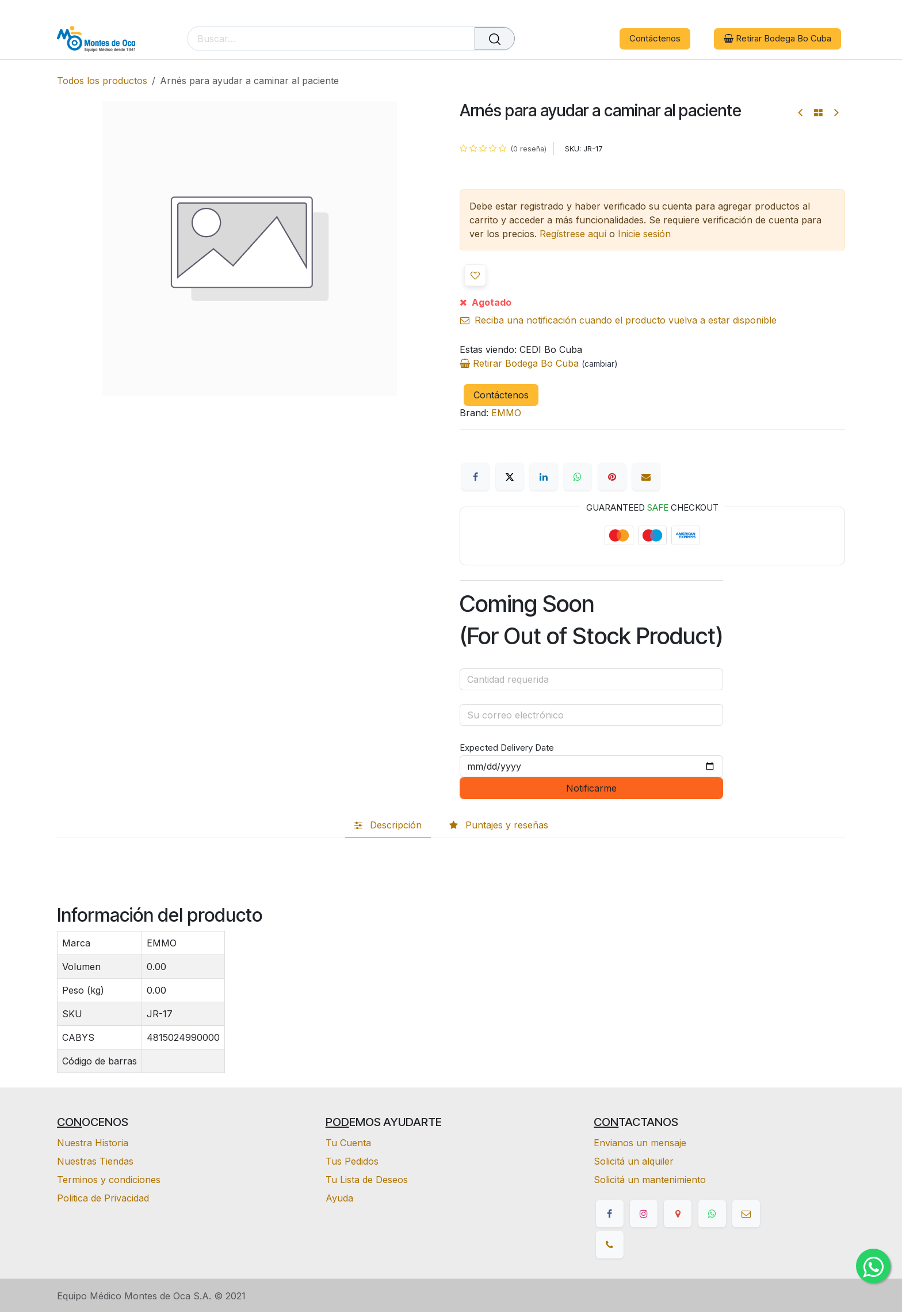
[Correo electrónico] (646, 476)
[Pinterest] (612, 476)
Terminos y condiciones (108, 1179)
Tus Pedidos (352, 1161)
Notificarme (591, 788)
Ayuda (339, 1198)
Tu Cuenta (348, 1143)
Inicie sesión (644, 233)
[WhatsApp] (577, 476)
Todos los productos (102, 80)
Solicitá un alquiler (634, 1161)
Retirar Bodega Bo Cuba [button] (777, 38)
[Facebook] (475, 476)
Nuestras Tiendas (95, 1161)
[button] (475, 275)
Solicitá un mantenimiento (650, 1179)
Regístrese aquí (573, 233)
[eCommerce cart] (557, 38)
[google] (677, 1213)
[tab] (388, 825)
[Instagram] (644, 1213)
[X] (509, 476)
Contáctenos (655, 38)
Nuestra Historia (92, 1143)
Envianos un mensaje (640, 1143)
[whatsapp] (712, 1213)
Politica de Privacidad (103, 1198)
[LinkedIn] (543, 476)
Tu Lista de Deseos (367, 1179)
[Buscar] (495, 38)
